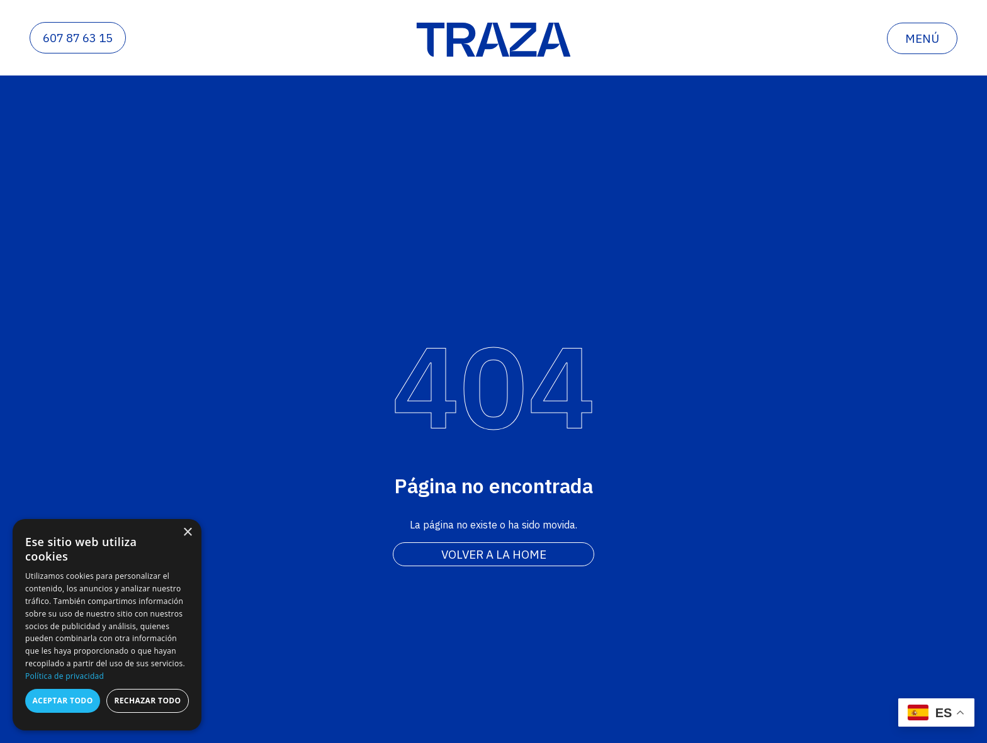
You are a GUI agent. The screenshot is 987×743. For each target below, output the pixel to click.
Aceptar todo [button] (62, 700)
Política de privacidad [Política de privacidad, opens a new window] (64, 676)
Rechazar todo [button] (147, 700)
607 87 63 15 (78, 37)
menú (922, 38)
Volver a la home (493, 554)
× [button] (187, 532)
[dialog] (107, 624)
